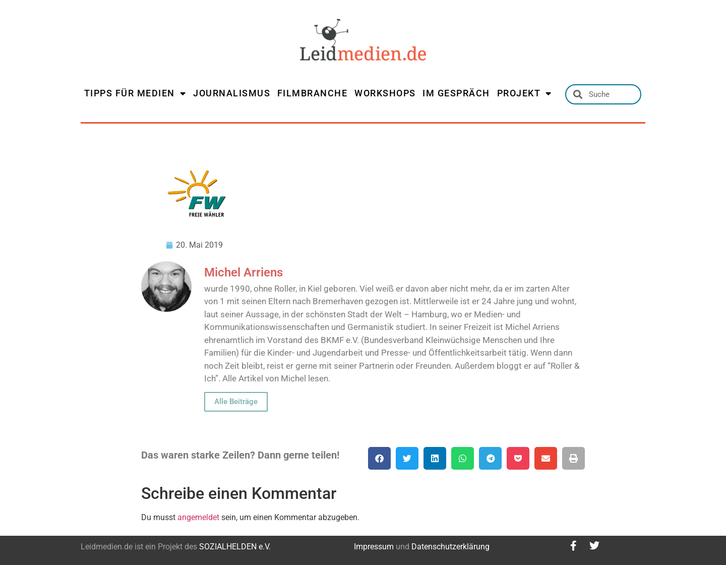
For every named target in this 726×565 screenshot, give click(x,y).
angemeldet (198, 517)
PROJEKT (524, 93)
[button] (379, 458)
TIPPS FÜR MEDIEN (135, 93)
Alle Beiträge (236, 401)
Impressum (374, 546)
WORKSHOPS (385, 93)
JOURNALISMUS (231, 93)
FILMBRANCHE (312, 93)
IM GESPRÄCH (456, 93)
